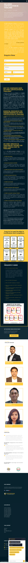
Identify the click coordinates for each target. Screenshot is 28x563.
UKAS (18, 214)
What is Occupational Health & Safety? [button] (11, 268)
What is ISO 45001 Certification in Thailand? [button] (12, 283)
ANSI (22, 214)
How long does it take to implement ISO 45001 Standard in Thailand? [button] (12, 290)
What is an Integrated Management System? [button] (12, 300)
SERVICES (10, 10)
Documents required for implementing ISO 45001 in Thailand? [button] (13, 295)
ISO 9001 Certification (7, 507)
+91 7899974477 (7, 545)
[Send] (24, 561)
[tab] (14, 268)
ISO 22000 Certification (7, 511)
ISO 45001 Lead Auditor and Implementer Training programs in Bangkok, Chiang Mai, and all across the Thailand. (14, 133)
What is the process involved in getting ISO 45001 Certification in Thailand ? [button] (13, 288)
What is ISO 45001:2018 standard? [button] (10, 280)
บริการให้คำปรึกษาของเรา (8, 530)
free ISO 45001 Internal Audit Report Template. (16, 141)
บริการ (5, 532)
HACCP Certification (7, 515)
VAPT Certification (7, 516)
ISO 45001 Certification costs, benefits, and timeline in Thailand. (14, 119)
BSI (22, 211)
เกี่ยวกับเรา (5, 528)
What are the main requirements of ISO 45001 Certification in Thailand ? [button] (12, 292)
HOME (5, 10)
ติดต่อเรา (5, 529)
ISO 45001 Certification (7, 510)
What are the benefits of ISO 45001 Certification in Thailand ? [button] (13, 285)
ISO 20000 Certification (7, 514)
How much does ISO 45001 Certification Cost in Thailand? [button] (12, 297)
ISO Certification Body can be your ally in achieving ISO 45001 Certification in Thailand (14, 138)
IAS (13, 214)
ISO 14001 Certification (7, 509)
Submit (7, 79)
